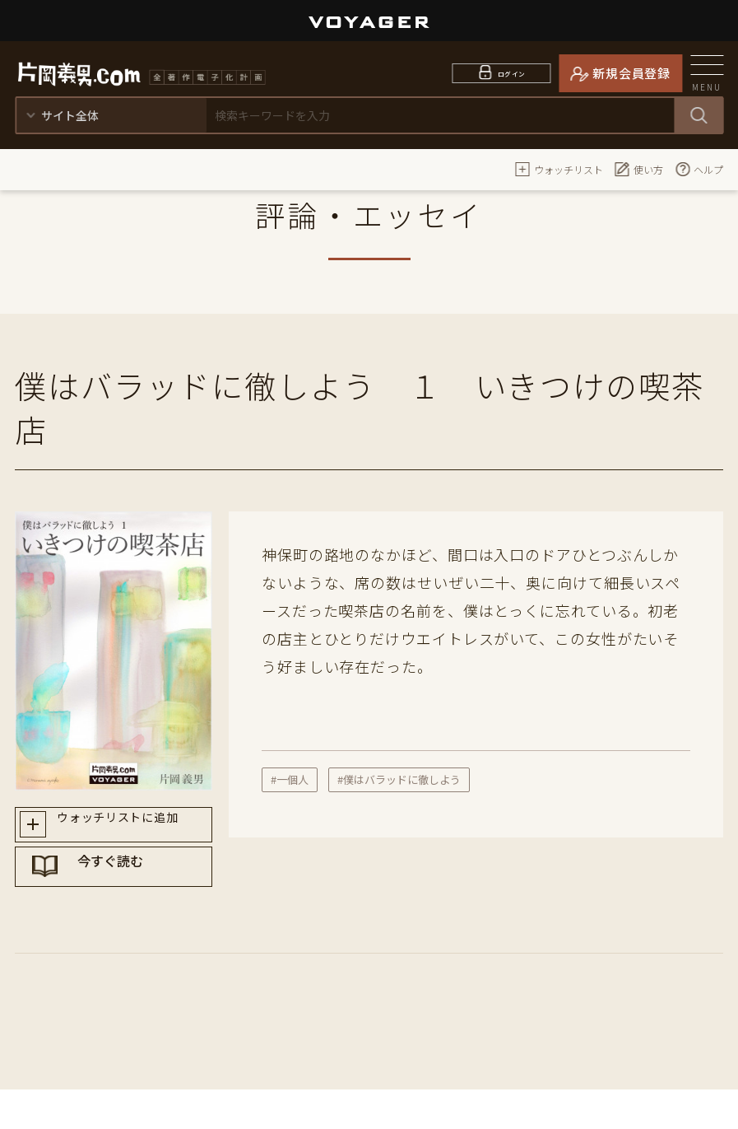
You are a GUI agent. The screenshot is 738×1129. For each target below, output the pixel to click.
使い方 (638, 169)
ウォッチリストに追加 (129, 827)
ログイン (511, 73)
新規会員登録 (631, 73)
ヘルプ (698, 169)
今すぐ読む (129, 886)
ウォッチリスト (558, 169)
